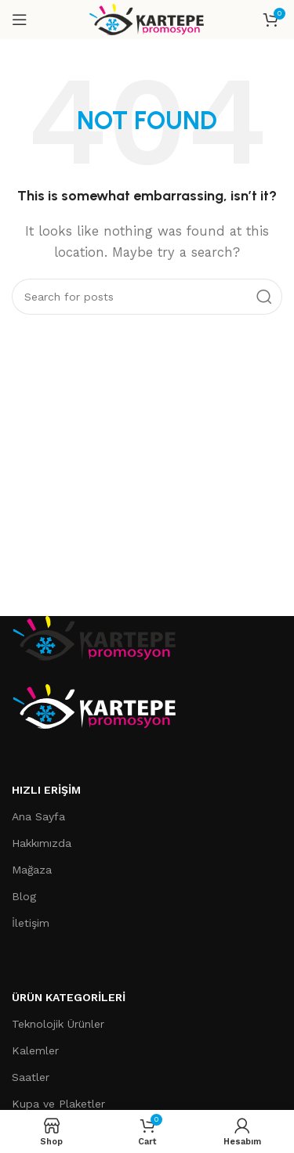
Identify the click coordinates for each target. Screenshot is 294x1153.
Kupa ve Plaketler (58, 1103)
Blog (24, 896)
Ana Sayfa (38, 816)
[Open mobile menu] (19, 19)
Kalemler (35, 1050)
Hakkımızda (41, 843)
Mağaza (32, 869)
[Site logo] (147, 19)
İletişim (30, 923)
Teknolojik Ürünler (58, 1024)
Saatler (30, 1077)
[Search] (147, 297)
